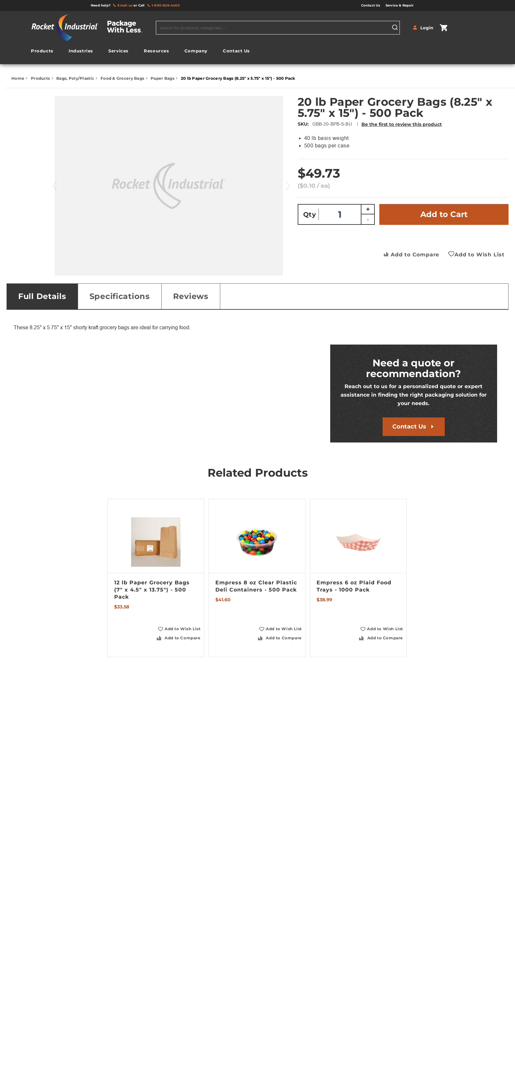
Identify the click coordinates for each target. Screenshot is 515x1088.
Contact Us (409, 426)
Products (41, 78)
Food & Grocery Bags (123, 78)
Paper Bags (163, 78)
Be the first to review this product (401, 124)
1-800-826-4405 (166, 5)
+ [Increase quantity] (368, 209)
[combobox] (278, 27)
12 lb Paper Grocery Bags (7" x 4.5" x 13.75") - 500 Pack (152, 589)
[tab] (42, 296)
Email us (124, 5)
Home (18, 78)
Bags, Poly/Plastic (75, 78)
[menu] (140, 52)
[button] (179, 629)
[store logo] (91, 27)
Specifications (119, 296)
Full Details (42, 296)
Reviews (191, 296)
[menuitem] (42, 51)
